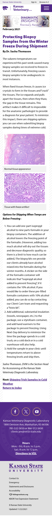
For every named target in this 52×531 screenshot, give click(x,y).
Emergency (14, 482)
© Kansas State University (20, 505)
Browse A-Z (44, 2)
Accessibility (14, 490)
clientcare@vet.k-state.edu (26, 431)
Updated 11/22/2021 (18, 509)
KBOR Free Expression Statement (23, 498)
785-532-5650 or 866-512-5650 (26, 428)
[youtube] (37, 412)
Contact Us (14, 478)
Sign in (34, 2)
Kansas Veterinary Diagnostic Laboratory (21, 8)
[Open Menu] (46, 8)
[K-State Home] (5, 8)
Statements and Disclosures (21, 486)
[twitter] (26, 412)
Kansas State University (12, 2)
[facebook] (15, 412)
